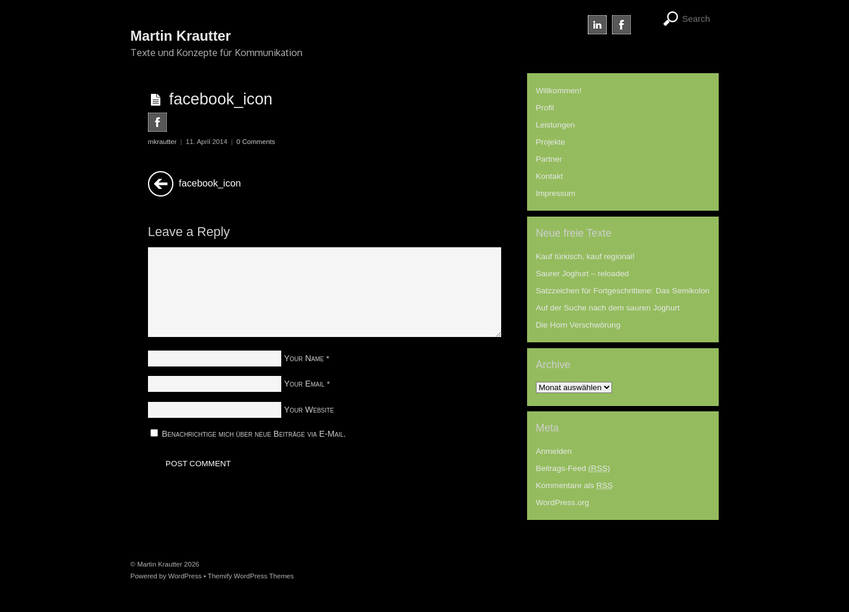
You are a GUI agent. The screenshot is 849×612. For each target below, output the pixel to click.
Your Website (309, 409)
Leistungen (555, 124)
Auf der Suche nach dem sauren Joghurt (608, 307)
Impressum (555, 193)
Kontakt (549, 176)
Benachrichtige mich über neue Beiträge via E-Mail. (254, 433)
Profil (545, 107)
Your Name (304, 358)
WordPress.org (562, 502)
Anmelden (554, 451)
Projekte (550, 142)
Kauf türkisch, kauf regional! (585, 256)
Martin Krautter (159, 564)
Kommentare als (574, 485)
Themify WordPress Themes (251, 576)
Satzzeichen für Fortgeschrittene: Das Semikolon (623, 290)
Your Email (304, 383)
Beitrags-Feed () (573, 468)
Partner (549, 159)
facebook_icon (220, 99)
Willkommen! (559, 90)
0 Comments (255, 141)
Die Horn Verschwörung (578, 324)
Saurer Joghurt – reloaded (582, 273)
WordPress (185, 576)
